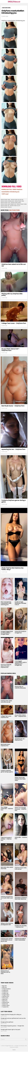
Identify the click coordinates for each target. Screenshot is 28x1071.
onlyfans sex (6, 205)
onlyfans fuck (6, 202)
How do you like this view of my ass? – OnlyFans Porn (6, 666)
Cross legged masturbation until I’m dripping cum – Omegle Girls (21, 663)
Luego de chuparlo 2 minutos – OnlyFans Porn (6, 839)
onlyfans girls (16, 202)
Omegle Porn (5, 991)
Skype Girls (4, 999)
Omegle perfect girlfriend (7, 1022)
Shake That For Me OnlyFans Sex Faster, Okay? (12, 569)
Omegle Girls (5, 990)
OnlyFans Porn (22, 204)
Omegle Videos (5, 994)
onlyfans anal (6, 199)
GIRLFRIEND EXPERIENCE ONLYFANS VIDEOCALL (21, 898)
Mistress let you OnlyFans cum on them (5, 972)
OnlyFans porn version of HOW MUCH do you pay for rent (7, 940)
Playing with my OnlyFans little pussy (11, 294)
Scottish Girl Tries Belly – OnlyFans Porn (21, 926)
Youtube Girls (5, 1006)
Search (25, 1039)
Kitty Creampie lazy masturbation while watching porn (6, 603)
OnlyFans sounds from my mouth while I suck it (7, 898)
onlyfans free (20, 201)
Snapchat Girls (5, 1002)
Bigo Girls (4, 985)
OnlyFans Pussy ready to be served (21, 868)
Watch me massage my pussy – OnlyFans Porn (20, 809)
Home (14, 1049)
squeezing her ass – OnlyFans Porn (13, 449)
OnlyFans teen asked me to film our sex (13, 265)
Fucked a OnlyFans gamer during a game (13, 501)
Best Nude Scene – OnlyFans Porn (12, 406)
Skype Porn (4, 1000)
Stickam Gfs (5, 1003)
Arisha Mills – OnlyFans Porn (21, 838)
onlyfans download (8, 201)
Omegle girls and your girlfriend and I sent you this (13, 1018)
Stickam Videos (5, 1005)
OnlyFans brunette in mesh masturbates (20, 939)
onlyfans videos (7, 207)
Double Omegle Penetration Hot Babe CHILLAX (20, 603)
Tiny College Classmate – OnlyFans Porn (7, 808)
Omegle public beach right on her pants (10, 1029)
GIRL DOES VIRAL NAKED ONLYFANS (7, 867)
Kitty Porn (4, 987)
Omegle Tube (5, 993)
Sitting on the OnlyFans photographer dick (7, 924)
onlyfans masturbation (9, 204)
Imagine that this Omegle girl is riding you (11, 1014)
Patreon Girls (5, 997)
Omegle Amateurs (6, 988)
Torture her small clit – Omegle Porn (21, 632)
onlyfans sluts (15, 205)
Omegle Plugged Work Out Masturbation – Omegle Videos (7, 633)
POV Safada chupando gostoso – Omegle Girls (12, 1025)
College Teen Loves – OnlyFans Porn (13, 323)
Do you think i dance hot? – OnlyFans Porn (10, 349)
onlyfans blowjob (17, 199)
